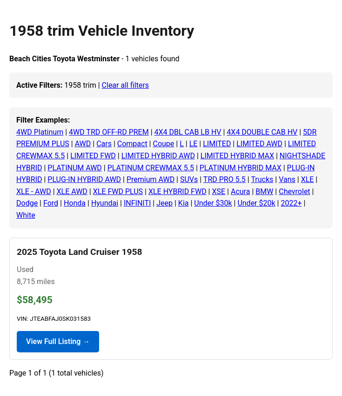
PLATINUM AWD (74, 167)
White (25, 215)
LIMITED (217, 143)
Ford (50, 203)
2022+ (291, 203)
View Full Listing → (58, 341)
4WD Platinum (39, 132)
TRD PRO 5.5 (224, 179)
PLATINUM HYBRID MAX (241, 167)
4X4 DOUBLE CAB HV (262, 132)
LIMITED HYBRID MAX (237, 155)
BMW (264, 191)
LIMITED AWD (259, 143)
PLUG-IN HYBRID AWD (84, 179)
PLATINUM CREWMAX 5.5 (150, 167)
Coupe (163, 143)
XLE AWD (72, 191)
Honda (75, 203)
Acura (240, 191)
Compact (132, 143)
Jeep (164, 203)
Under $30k (213, 203)
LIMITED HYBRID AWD (158, 155)
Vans (287, 179)
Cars (104, 143)
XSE (218, 191)
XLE (307, 179)
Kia (183, 203)
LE (193, 143)
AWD (83, 143)
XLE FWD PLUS (118, 191)
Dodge (27, 203)
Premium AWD (150, 179)
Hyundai (104, 203)
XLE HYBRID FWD (177, 191)
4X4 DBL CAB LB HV (187, 132)
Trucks (262, 179)
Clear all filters (125, 85)
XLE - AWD (33, 191)
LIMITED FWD (93, 155)
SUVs (189, 179)
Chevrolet (294, 191)
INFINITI (137, 203)
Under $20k (256, 203)
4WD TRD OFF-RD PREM (109, 132)
